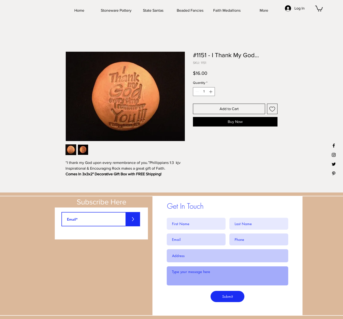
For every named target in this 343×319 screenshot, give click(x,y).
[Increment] (211, 91)
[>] (133, 219)
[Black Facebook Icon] (333, 145)
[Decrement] (197, 91)
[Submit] (227, 296)
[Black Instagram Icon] (333, 154)
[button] (319, 8)
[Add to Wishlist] (272, 109)
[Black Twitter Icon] (333, 164)
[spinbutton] (204, 91)
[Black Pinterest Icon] (333, 173)
